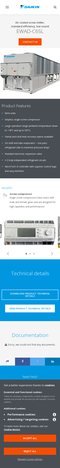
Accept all (30, 438)
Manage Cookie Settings (30, 459)
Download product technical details (30, 294)
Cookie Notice (12, 429)
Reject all (30, 451)
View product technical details (30, 308)
